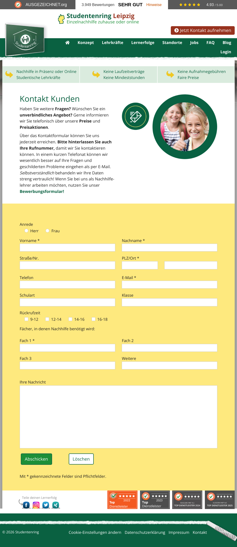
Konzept (86, 43)
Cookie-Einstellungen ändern (95, 526)
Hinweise (154, 5)
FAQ (210, 43)
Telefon (26, 271)
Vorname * (30, 234)
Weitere (129, 352)
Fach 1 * (27, 334)
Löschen (81, 453)
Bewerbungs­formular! (72, 185)
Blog (227, 43)
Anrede (26, 218)
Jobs (194, 43)
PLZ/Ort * (130, 252)
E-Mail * (129, 271)
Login (225, 53)
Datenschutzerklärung (145, 526)
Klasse (127, 289)
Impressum (178, 526)
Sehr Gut (130, 4)
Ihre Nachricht (33, 376)
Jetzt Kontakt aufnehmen (202, 30)
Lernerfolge (142, 43)
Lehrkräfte (112, 43)
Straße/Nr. (29, 252)
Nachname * (133, 234)
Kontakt (200, 526)
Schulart (27, 289)
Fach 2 (128, 334)
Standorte (172, 43)
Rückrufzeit (30, 306)
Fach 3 (25, 352)
